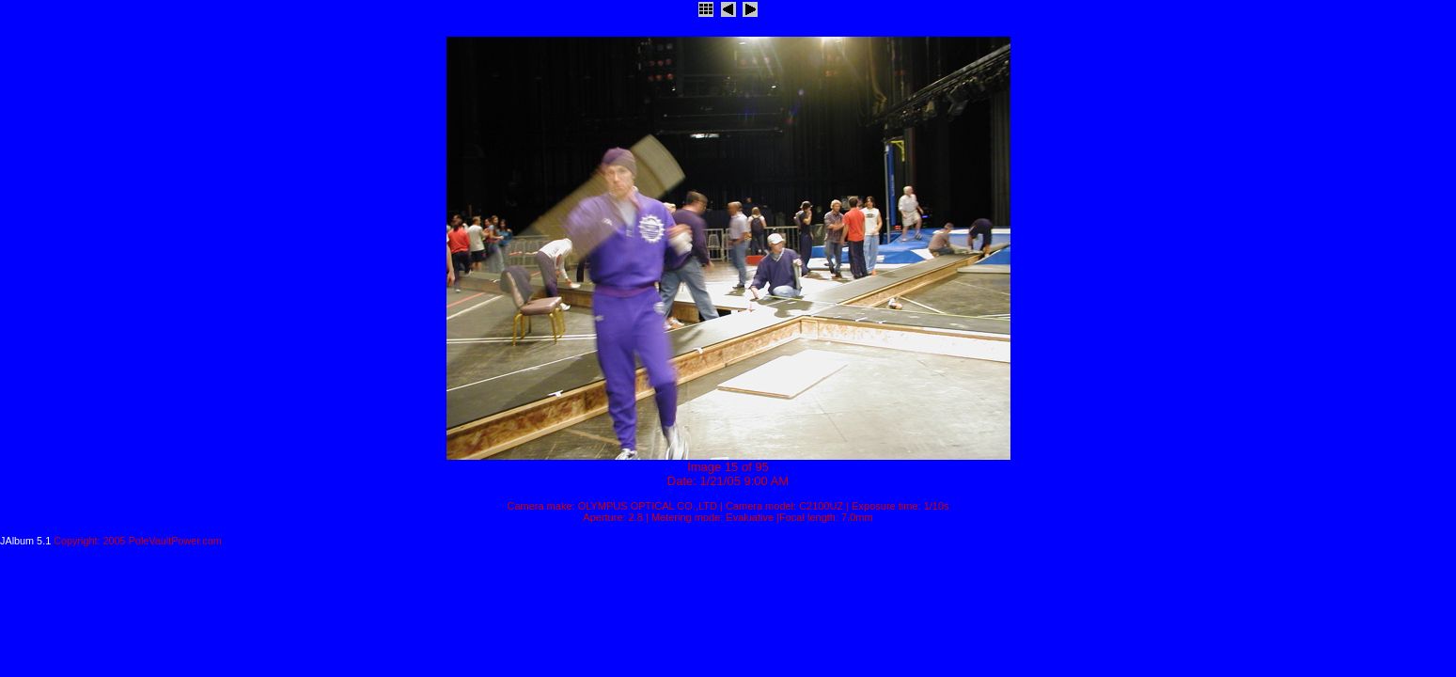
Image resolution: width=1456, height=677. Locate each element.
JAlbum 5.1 (25, 540)
